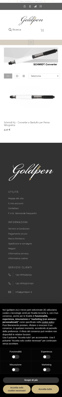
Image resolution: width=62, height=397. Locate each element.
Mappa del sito (16, 198)
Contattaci (13, 208)
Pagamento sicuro (17, 234)
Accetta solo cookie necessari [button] (17, 389)
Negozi (12, 248)
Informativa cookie (18, 258)
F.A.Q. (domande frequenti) (22, 213)
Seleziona (36, 76)
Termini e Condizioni (19, 229)
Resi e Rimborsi (16, 238)
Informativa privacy (18, 253)
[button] (17, 76)
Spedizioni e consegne (20, 243)
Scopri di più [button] (31, 380)
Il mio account (15, 203)
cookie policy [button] (48, 322)
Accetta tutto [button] (45, 389)
